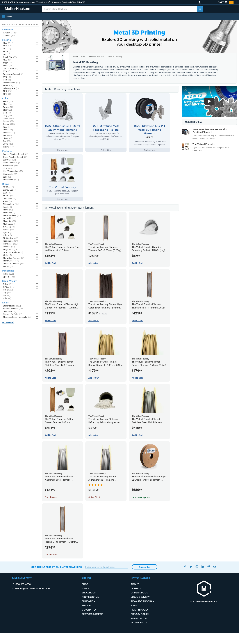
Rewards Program (142, 601)
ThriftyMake (11, 260)
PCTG (7, 54)
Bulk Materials (12, 306)
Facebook (184, 566)
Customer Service (60, 2)
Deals (5, 302)
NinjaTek (9, 227)
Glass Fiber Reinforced (15, 157)
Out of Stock (51, 497)
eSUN (7, 201)
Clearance (9, 311)
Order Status (139, 592)
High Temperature (13, 171)
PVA (6, 71)
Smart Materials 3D (13, 252)
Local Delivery (140, 597)
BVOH (7, 77)
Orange (9, 124)
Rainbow (9, 132)
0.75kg (8, 287)
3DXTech (9, 187)
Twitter (190, 566)
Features (7, 151)
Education (88, 601)
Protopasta (10, 241)
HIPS (7, 79)
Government (90, 609)
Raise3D (9, 246)
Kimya (8, 209)
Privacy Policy (140, 614)
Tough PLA (10, 57)
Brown (8, 107)
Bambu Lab (10, 190)
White (8, 144)
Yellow (8, 147)
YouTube (214, 566)
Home (75, 56)
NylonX (7, 235)
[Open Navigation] (7, 16)
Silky (7, 177)
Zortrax (8, 266)
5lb (6, 295)
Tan (7, 141)
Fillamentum (11, 204)
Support (87, 605)
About (135, 584)
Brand (5, 184)
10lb (7, 298)
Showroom (89, 592)
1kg (8, 289)
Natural (8, 121)
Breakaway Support (13, 74)
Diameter (7, 29)
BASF (7, 193)
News (85, 588)
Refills (8, 274)
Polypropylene (11, 88)
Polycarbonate (11, 82)
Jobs (134, 605)
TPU (7, 91)
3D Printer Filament (96, 56)
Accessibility (139, 622)
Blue (7, 104)
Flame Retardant (12, 162)
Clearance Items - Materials (17, 317)
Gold (7, 112)
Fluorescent (10, 165)
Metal (7, 65)
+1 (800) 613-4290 (77, 2)
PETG (8, 51)
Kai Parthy (9, 212)
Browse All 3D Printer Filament (20, 24)
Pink (7, 127)
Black (8, 101)
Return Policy (139, 609)
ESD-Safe (9, 160)
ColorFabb (9, 198)
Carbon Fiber (10, 68)
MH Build (9, 218)
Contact (136, 588)
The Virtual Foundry (13, 258)
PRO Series (10, 238)
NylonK (7, 232)
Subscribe (144, 567)
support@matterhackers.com (31, 588)
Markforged (9, 224)
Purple (8, 129)
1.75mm (10, 32)
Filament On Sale (12, 314)
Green (8, 118)
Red (7, 135)
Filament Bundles (13, 308)
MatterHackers (12, 215)
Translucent (11, 179)
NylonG (8, 229)
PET (7, 48)
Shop (85, 584)
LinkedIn (202, 566)
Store (83, 56)
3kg (7, 292)
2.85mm (9, 35)
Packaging (8, 270)
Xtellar (7, 255)
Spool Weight (9, 281)
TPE (7, 94)
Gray (7, 115)
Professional (90, 597)
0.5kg (8, 284)
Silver (7, 138)
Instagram (196, 566)
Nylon (7, 63)
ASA (7, 60)
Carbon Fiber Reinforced (15, 154)
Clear (7, 110)
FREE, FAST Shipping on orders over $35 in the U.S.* (26, 2)
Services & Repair (92, 614)
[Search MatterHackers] (200, 9)
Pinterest (208, 566)
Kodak (7, 207)
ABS (7, 45)
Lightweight (10, 174)
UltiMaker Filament (13, 263)
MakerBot (9, 221)
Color (5, 98)
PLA (8, 43)
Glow (7, 168)
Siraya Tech (10, 249)
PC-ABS (8, 85)
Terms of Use (139, 618)
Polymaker (10, 244)
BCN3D (8, 195)
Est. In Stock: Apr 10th (141, 497)
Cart (226, 2)
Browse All (8, 322)
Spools (9, 276)
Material (6, 39)
